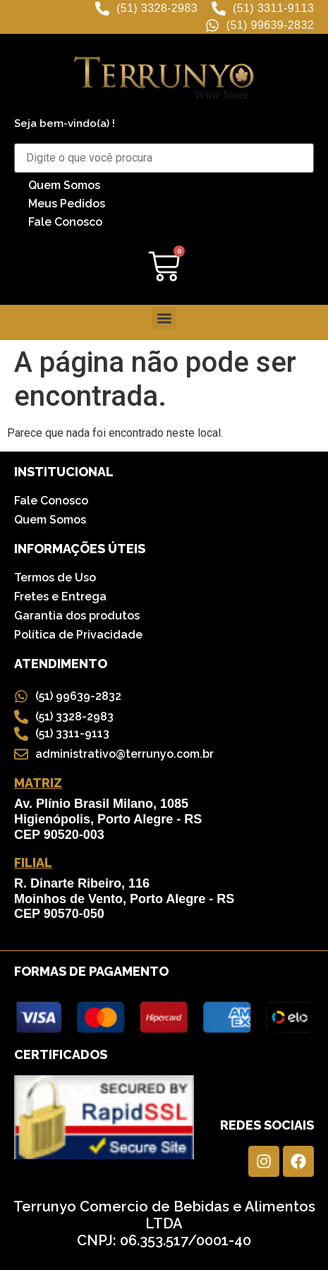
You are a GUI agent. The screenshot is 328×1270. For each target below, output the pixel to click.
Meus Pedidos (66, 203)
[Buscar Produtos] (164, 158)
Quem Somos (64, 185)
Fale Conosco (65, 222)
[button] (164, 317)
